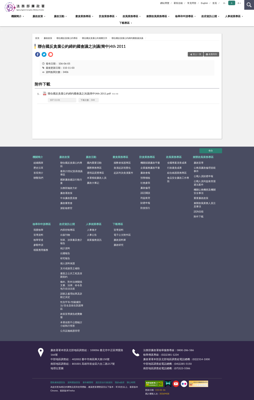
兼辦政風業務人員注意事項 (205, 205)
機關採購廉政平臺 (150, 162)
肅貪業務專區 (83, 16)
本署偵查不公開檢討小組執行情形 (71, 324)
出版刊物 (65, 234)
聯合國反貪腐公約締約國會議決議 (127, 38)
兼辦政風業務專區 (156, 16)
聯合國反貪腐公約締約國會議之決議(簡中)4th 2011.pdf (83, 94)
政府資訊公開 (209, 16)
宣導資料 (38, 234)
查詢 (249, 5)
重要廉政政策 (201, 198)
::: (2, 2)
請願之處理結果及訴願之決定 (71, 295)
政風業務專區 (130, 16)
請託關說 (145, 192)
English (204, 3)
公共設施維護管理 (70, 330)
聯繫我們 (38, 177)
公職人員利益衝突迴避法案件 (205, 183)
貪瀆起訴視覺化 (122, 167)
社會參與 (145, 182)
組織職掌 (38, 162)
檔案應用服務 (41, 249)
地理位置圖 (57, 368)
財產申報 (145, 202)
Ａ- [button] (224, 3)
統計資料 (65, 248)
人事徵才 (92, 229)
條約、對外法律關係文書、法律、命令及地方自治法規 (71, 285)
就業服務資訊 (94, 239)
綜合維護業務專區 (177, 172)
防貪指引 (145, 207)
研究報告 (65, 258)
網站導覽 (164, 3)
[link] (37, 55)
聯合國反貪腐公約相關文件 (94, 38)
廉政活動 (59, 16)
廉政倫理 (145, 187)
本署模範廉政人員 (96, 177)
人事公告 (92, 234)
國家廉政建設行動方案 (71, 181)
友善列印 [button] (213, 54)
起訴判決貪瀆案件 (123, 172)
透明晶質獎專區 (95, 172)
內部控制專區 (67, 229)
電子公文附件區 (122, 234)
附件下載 (198, 216)
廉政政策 (38, 16)
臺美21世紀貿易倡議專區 (71, 173)
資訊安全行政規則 (104, 382)
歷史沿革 (38, 167)
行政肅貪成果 (174, 167)
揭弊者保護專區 (122, 162)
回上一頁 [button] (197, 54)
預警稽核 (145, 177)
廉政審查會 (66, 203)
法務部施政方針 (68, 187)
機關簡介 (16, 16)
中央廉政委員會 (68, 198)
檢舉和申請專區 (184, 16)
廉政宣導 (198, 162)
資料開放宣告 (74, 382)
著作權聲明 (88, 382)
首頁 (214, 3)
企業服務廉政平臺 (150, 167)
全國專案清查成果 (177, 162)
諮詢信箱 (198, 211)
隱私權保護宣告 (57, 382)
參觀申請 (38, 244)
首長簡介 (38, 172)
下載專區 (124, 22)
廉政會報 (145, 172)
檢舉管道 (38, 239)
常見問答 (191, 3)
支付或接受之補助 (70, 268)
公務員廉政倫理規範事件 (205, 169)
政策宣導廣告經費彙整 (71, 315)
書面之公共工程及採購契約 (71, 275)
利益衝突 (145, 197)
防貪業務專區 (107, 16)
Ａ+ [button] (239, 3)
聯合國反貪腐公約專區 (67, 38)
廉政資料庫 (120, 239)
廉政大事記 (93, 182)
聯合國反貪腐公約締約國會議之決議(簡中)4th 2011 (82, 46)
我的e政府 (119, 382)
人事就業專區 (233, 16)
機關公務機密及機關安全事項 (205, 191)
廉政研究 (118, 244)
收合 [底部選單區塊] (211, 150)
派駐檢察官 (66, 208)
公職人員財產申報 (203, 176)
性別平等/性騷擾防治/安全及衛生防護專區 (71, 305)
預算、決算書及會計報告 (71, 241)
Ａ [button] (232, 3)
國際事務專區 (94, 167)
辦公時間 (131, 382)
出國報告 (65, 253)
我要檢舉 (38, 229)
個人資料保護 (67, 263)
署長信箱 (178, 3)
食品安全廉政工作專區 (178, 179)
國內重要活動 (94, 162)
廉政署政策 (66, 192)
